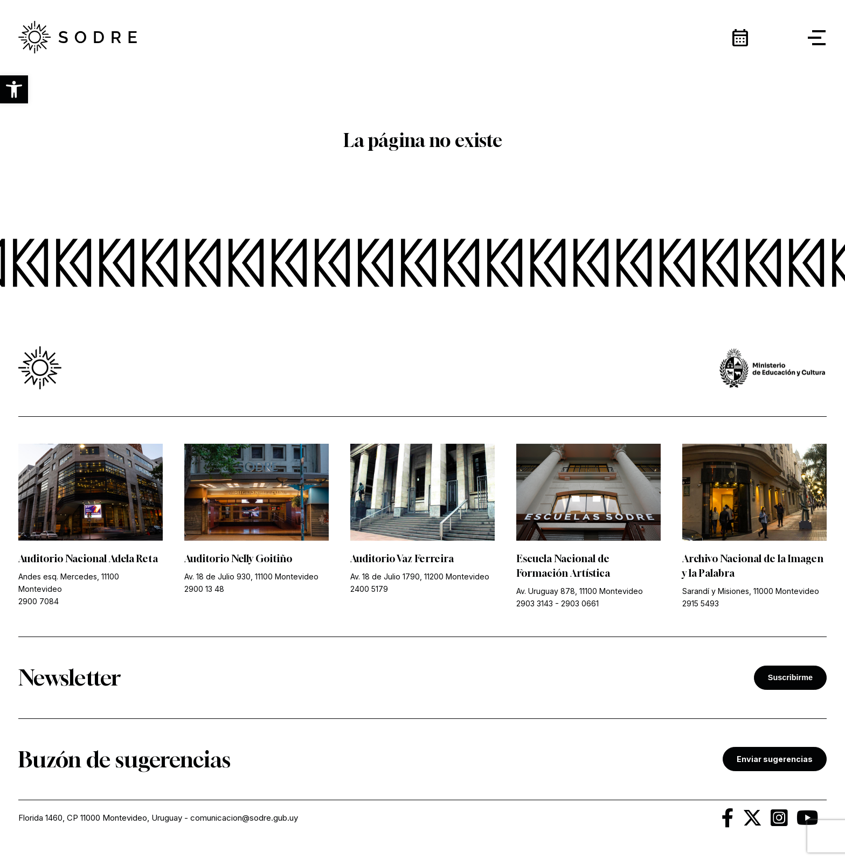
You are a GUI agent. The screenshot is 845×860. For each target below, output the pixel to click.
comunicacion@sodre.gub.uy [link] (244, 818)
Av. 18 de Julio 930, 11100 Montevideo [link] (251, 576)
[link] (77, 37)
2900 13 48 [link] (204, 588)
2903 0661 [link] (580, 603)
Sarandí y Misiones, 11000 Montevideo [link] (750, 591)
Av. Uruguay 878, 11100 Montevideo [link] (579, 591)
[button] (14, 89)
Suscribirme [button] (790, 677)
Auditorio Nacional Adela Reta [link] (88, 558)
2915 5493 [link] (700, 603)
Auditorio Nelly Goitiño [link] (238, 558)
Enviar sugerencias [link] (775, 759)
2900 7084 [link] (38, 601)
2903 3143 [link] (534, 603)
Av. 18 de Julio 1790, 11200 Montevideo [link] (419, 576)
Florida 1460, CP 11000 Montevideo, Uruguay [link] (100, 818)
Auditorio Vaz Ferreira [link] (402, 558)
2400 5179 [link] (369, 588)
